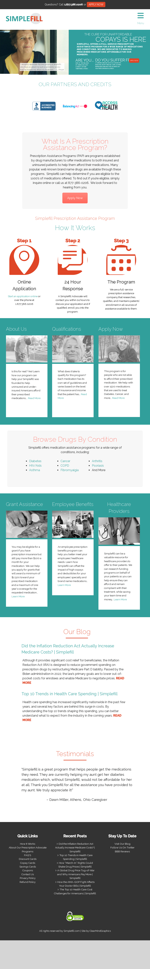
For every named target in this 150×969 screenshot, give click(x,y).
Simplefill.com (72, 930)
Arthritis (97, 461)
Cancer (65, 461)
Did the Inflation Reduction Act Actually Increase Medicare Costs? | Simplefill (75, 847)
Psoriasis (98, 465)
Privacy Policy (27, 878)
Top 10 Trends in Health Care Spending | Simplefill (69, 693)
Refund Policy (27, 881)
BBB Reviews (122, 851)
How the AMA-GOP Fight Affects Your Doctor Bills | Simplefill (76, 883)
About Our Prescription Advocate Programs (28, 849)
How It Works (27, 843)
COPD (65, 465)
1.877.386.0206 (73, 4)
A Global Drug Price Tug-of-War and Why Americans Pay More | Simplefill (76, 874)
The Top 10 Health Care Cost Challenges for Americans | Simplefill (75, 891)
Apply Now (75, 198)
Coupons (27, 870)
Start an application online (23, 296)
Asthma (34, 470)
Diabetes (35, 461)
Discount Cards (27, 858)
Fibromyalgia (70, 470)
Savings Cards (27, 866)
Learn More (18, 596)
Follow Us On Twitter (122, 847)
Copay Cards (27, 862)
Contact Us (27, 874)
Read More (34, 398)
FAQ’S (27, 855)
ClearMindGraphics (100, 930)
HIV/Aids (35, 465)
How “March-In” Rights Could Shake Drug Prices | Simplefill (75, 864)
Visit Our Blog (122, 843)
